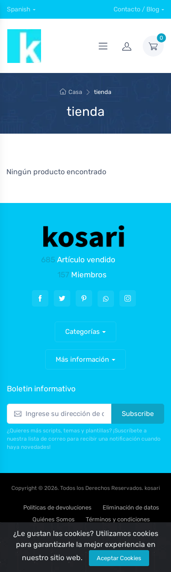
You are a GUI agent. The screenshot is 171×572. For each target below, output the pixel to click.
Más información (82, 359)
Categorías (82, 332)
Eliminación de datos (131, 507)
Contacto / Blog (136, 9)
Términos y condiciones (118, 519)
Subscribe (138, 414)
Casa (71, 91)
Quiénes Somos (53, 519)
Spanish (19, 9)
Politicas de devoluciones (57, 507)
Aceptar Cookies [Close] (119, 558)
